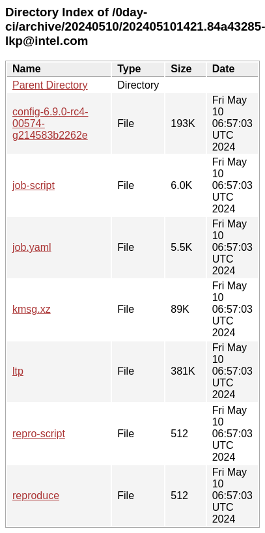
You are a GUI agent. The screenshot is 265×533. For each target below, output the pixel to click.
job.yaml (31, 247)
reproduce (35, 495)
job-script (33, 185)
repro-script (38, 433)
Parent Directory (50, 85)
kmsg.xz (31, 309)
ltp (17, 371)
